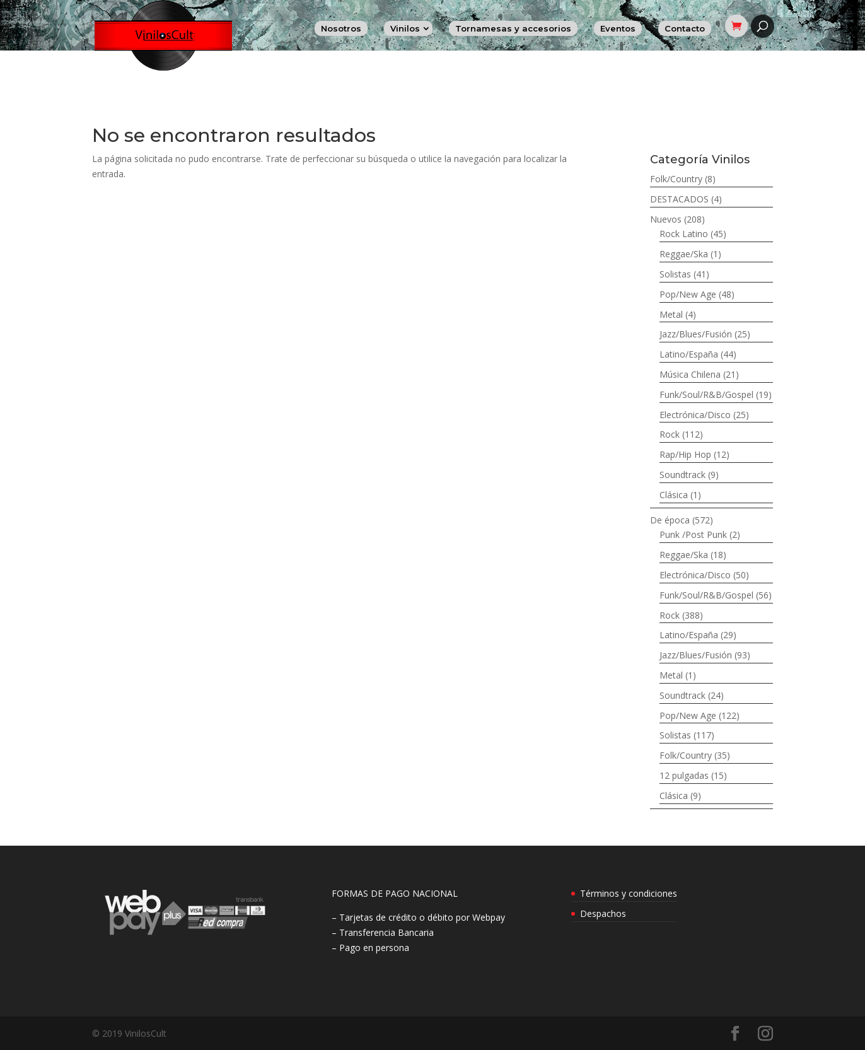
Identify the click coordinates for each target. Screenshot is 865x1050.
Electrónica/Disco (695, 415)
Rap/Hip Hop (685, 454)
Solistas (675, 274)
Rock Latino (683, 234)
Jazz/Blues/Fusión (695, 334)
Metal (671, 314)
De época (670, 520)
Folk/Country (676, 179)
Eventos (618, 28)
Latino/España (688, 354)
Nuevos (666, 219)
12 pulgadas (684, 775)
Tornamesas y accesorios (513, 28)
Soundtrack (682, 475)
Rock (669, 434)
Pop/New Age (687, 294)
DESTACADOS (679, 199)
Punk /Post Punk (693, 534)
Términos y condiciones (628, 893)
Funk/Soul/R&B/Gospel (706, 394)
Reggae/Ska (683, 254)
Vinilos (405, 28)
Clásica (673, 495)
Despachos (603, 913)
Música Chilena (690, 374)
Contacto (685, 28)
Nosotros (341, 28)
